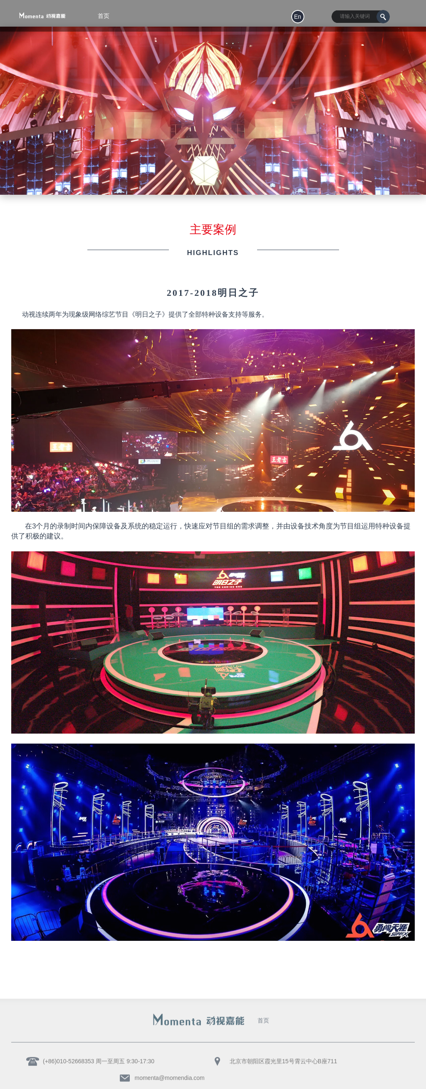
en (297, 16)
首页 (263, 1018)
